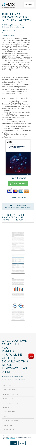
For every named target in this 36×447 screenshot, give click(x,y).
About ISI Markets (10, 390)
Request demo (8, 398)
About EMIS (7, 385)
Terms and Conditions (11, 420)
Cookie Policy (8, 429)
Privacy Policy (8, 425)
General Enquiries (10, 394)
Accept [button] (14, 443)
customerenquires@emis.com (17, 379)
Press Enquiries (9, 412)
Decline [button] (22, 443)
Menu (29, 4)
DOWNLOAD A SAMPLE (18, 197)
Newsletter (7, 407)
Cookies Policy (11, 438)
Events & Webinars (10, 403)
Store (5, 416)
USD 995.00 (18, 184)
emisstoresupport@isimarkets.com (21, 207)
